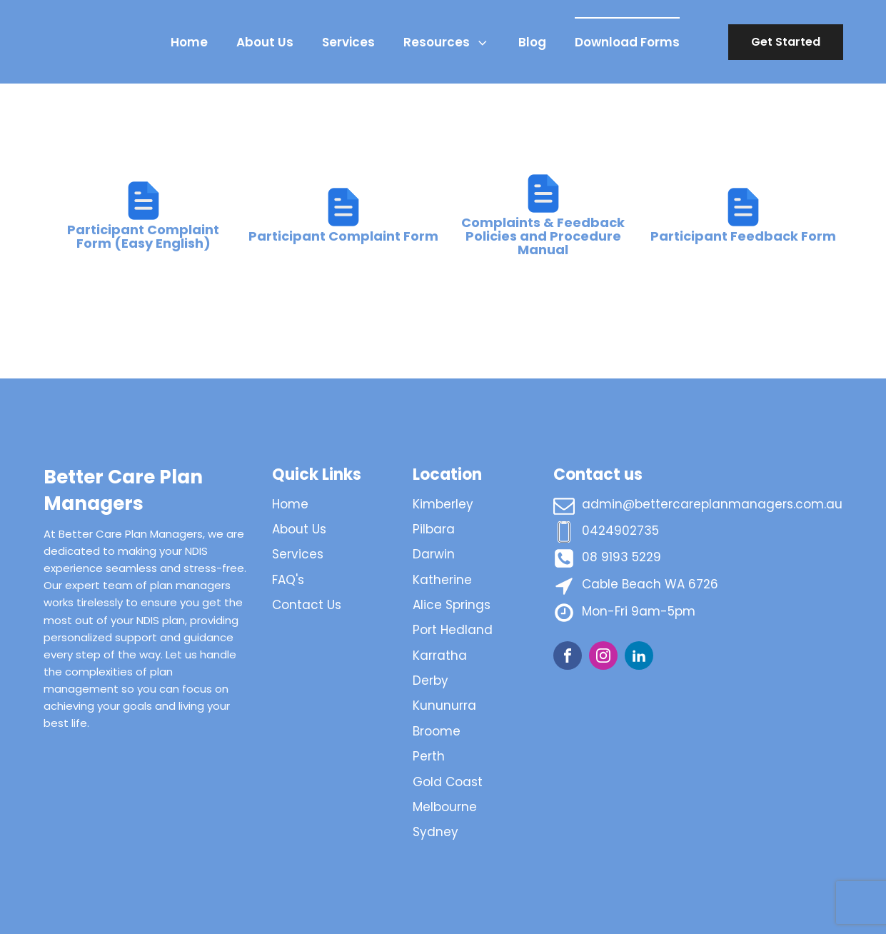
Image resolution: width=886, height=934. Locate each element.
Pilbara (434, 529)
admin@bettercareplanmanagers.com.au (712, 504)
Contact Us (306, 604)
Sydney (435, 831)
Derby (430, 680)
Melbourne (445, 806)
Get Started (785, 42)
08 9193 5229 (621, 557)
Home (189, 42)
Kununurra (444, 705)
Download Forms (627, 42)
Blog (532, 42)
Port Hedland (453, 629)
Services (348, 42)
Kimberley (443, 504)
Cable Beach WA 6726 (650, 584)
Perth (429, 756)
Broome (436, 731)
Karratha (440, 655)
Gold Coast (448, 781)
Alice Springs (451, 604)
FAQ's (288, 579)
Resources (446, 42)
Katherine (442, 579)
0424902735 (620, 530)
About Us (264, 42)
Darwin (434, 554)
